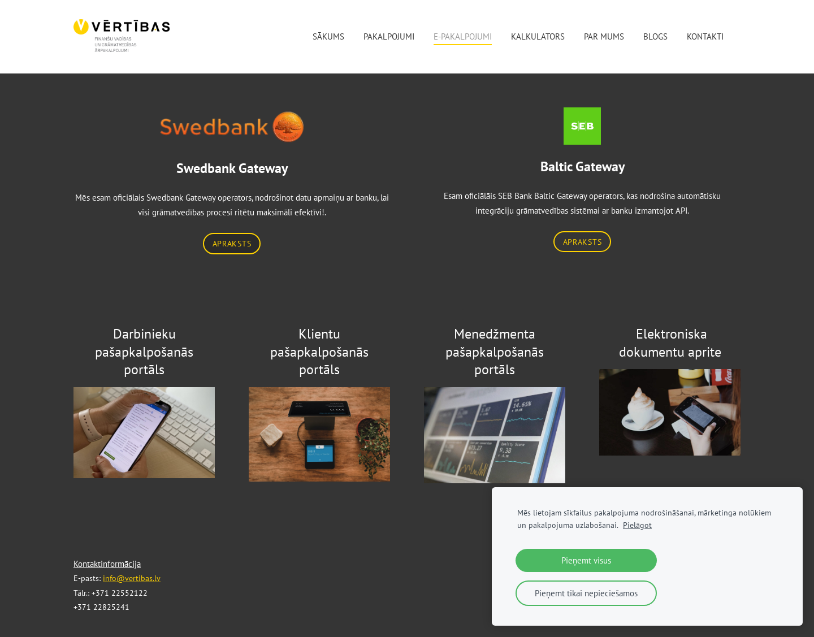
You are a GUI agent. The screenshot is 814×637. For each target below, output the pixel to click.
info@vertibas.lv (132, 578)
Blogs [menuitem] (655, 36)
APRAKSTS (232, 243)
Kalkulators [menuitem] (538, 36)
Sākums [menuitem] (328, 36)
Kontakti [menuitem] (705, 36)
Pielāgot (637, 525)
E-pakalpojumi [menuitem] (463, 36)
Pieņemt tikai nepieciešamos (586, 593)
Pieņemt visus (586, 560)
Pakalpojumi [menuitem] (388, 36)
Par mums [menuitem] (604, 36)
